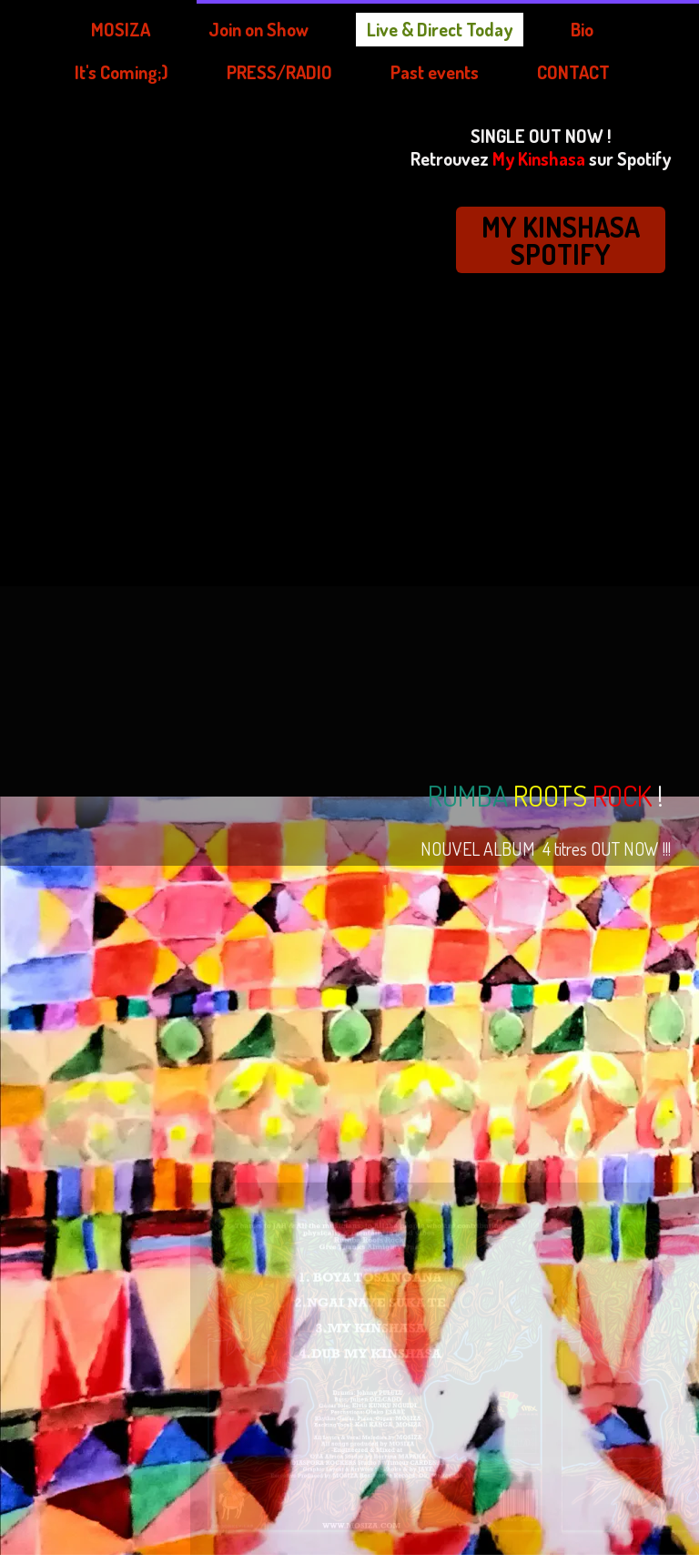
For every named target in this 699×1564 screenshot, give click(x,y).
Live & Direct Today (254, 29)
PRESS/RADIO (77, 72)
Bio (411, 29)
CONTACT (401, 72)
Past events (248, 72)
